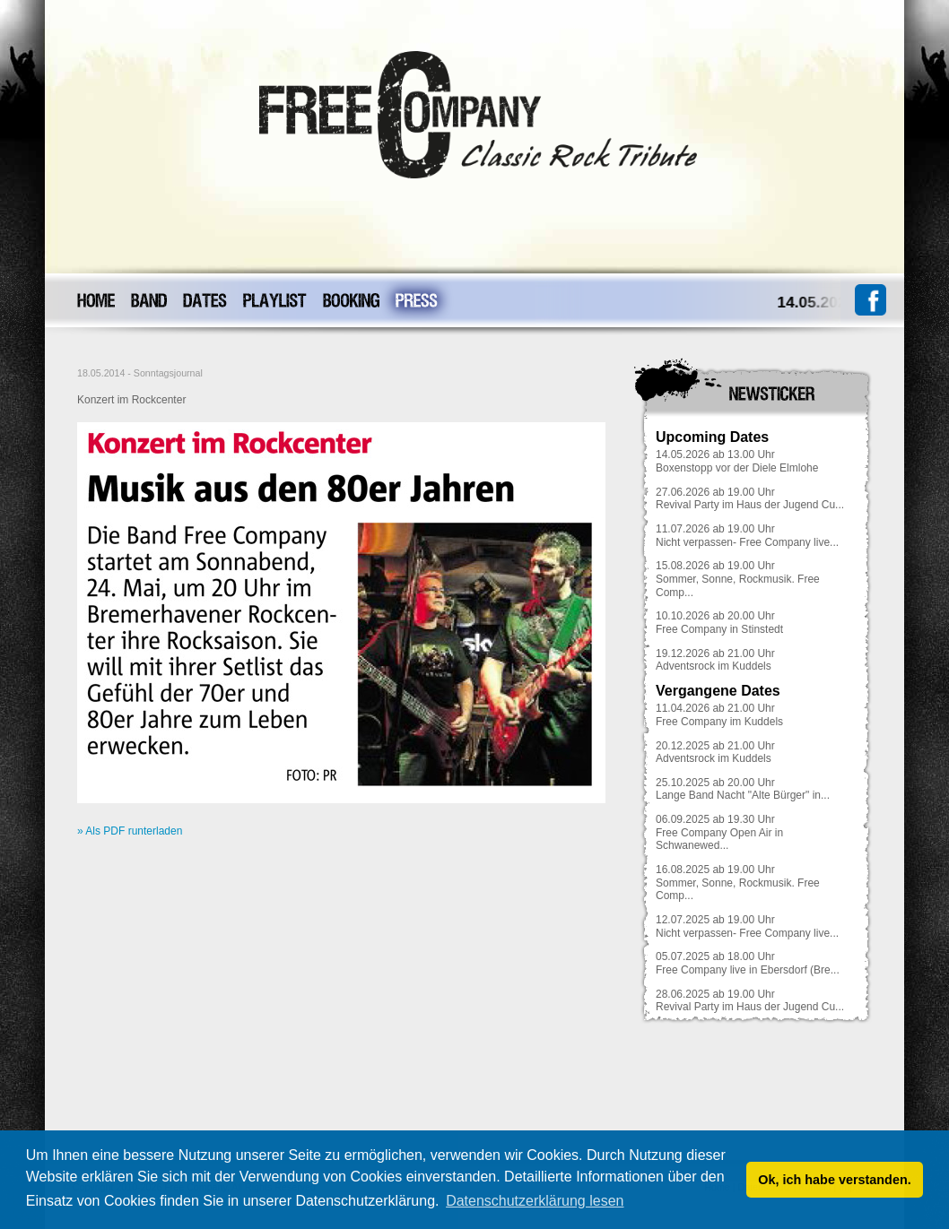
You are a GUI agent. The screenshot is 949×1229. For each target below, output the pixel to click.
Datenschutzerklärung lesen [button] (534, 1200)
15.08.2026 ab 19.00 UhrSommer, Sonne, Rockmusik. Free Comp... (738, 578)
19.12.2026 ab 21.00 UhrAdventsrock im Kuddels (715, 660)
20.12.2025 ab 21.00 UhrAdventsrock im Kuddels (715, 753)
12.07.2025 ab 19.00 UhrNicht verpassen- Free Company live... (747, 926)
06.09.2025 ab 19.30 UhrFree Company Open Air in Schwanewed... (719, 832)
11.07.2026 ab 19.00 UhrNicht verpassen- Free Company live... (747, 536)
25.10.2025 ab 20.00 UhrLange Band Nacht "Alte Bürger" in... (743, 789)
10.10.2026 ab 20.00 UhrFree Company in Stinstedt (719, 623)
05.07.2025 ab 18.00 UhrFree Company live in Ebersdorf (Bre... (748, 963)
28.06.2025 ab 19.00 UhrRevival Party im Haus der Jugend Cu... (750, 1001)
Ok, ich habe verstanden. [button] (834, 1180)
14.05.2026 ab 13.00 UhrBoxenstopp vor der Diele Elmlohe (737, 461)
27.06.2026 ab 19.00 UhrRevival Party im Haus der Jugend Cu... (750, 499)
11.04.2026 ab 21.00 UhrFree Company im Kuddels (719, 715)
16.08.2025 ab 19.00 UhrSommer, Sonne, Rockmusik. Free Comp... (738, 882)
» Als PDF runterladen (129, 831)
